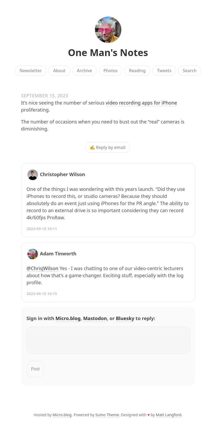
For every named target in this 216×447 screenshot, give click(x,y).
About (59, 70)
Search (189, 70)
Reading (137, 70)
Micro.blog (67, 318)
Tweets (164, 70)
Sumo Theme (107, 417)
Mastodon (95, 318)
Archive (84, 70)
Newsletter (31, 70)
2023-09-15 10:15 (42, 293)
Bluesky (125, 318)
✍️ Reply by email (108, 147)
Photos (110, 70)
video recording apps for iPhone (141, 103)
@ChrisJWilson (43, 268)
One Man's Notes (108, 52)
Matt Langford (168, 417)
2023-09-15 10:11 (42, 228)
